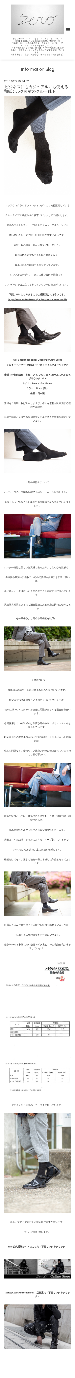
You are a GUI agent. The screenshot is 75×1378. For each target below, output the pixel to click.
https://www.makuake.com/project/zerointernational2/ (37, 299)
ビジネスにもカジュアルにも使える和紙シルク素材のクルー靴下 (36, 89)
